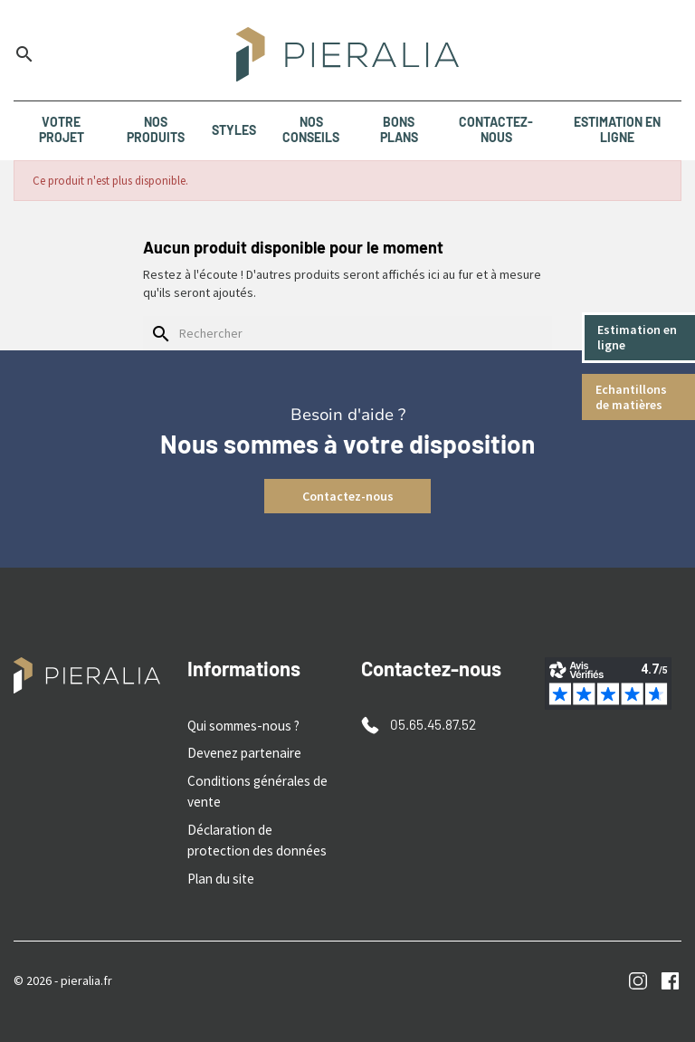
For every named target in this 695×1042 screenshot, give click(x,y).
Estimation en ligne (638, 337)
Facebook (670, 970)
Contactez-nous (348, 496)
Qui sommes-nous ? (240, 725)
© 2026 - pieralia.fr (63, 969)
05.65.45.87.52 (430, 723)
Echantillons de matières (632, 397)
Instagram (638, 970)
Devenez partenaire (241, 751)
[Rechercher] (347, 333)
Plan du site (218, 868)
